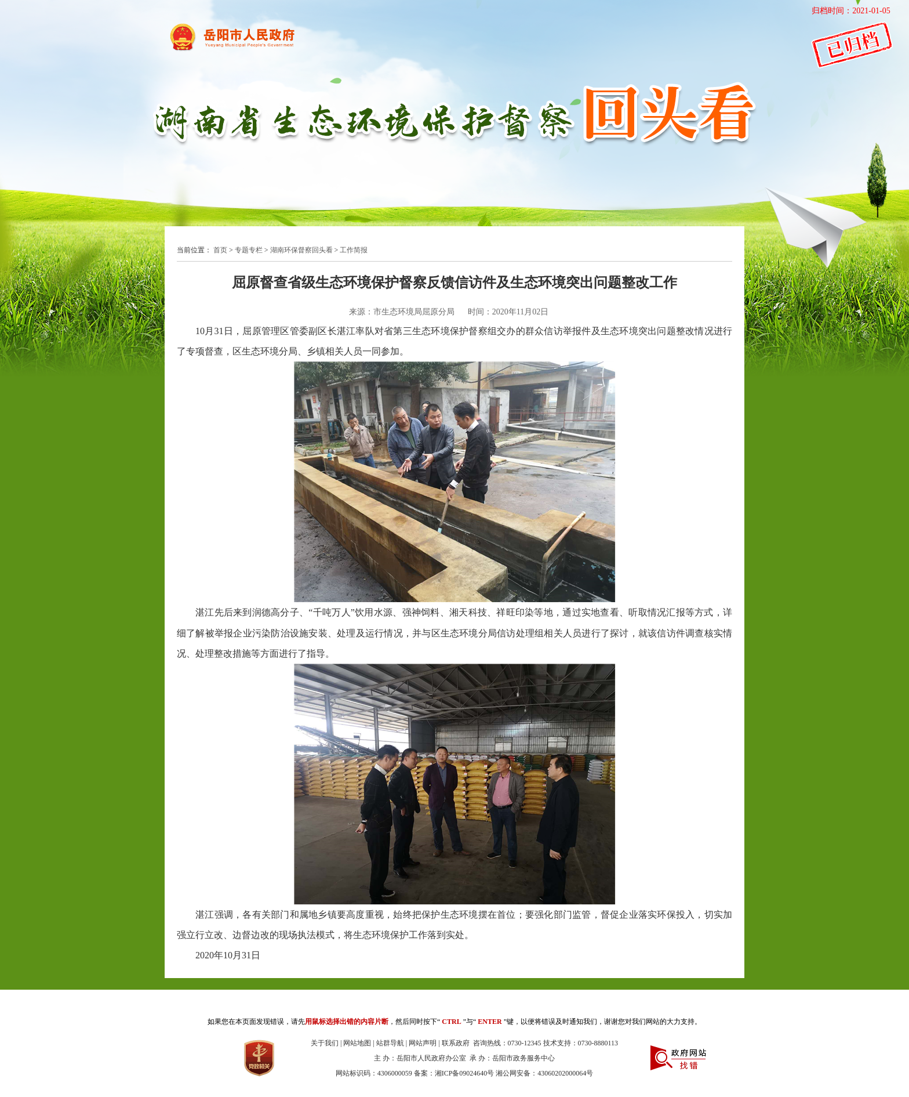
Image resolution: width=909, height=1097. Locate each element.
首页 (220, 250)
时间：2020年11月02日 (508, 311)
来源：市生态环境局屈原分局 (401, 311)
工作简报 (354, 250)
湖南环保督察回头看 (301, 250)
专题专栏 (249, 250)
